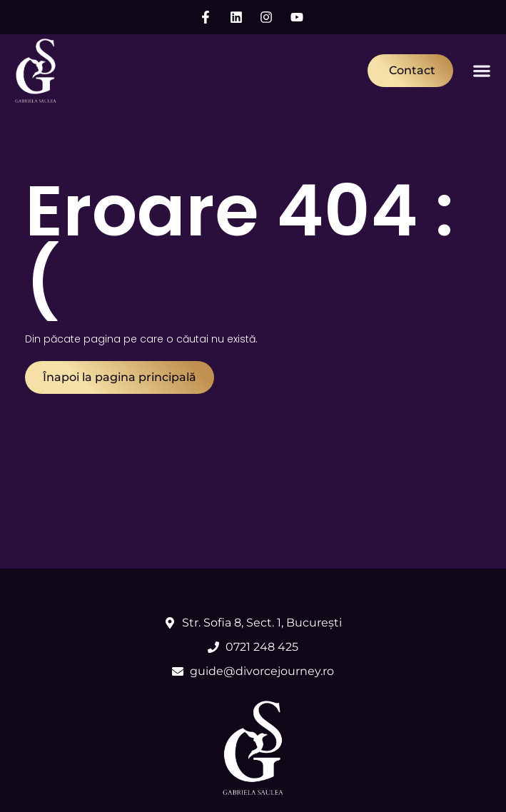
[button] (481, 70)
